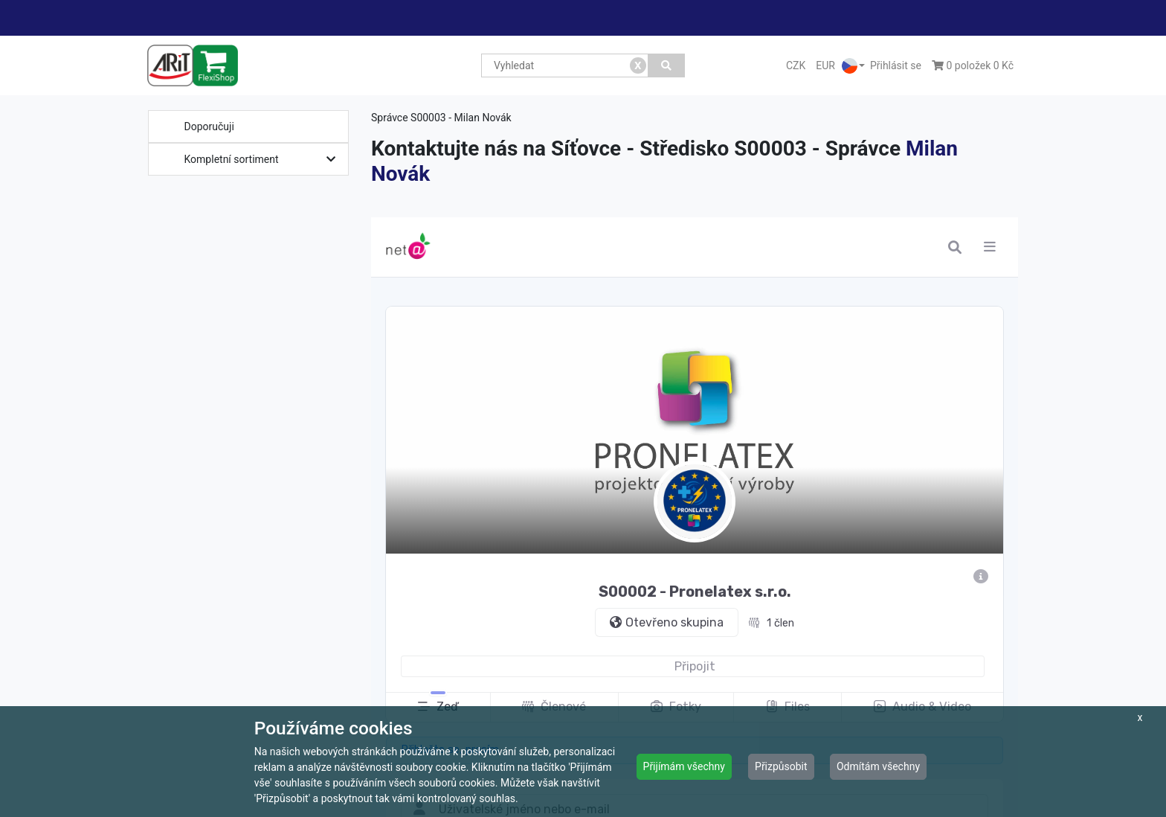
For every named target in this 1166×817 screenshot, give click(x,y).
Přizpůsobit (781, 766)
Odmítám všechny (878, 766)
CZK (795, 65)
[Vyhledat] (666, 65)
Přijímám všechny (684, 766)
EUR (825, 65)
